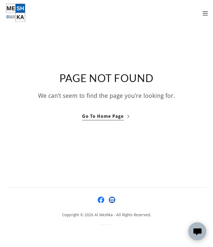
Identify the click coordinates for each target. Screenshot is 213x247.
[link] (15, 13)
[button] (205, 13)
